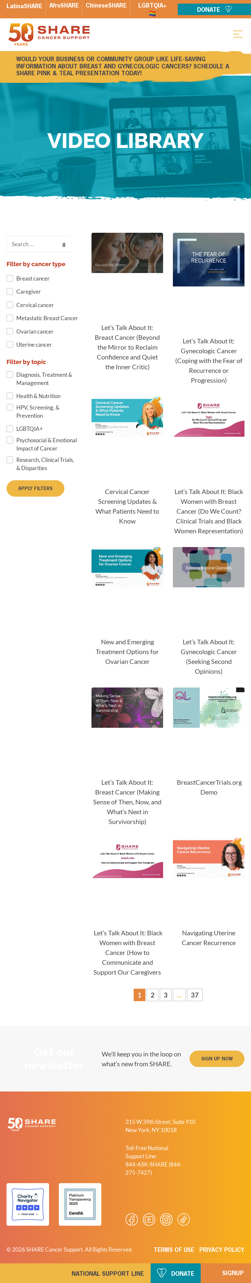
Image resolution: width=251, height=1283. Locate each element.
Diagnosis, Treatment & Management (44, 378)
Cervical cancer (35, 305)
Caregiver (28, 291)
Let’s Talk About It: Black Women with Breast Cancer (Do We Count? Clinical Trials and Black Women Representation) (208, 511)
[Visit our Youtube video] (149, 1219)
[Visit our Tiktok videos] (183, 1219)
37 (197, 994)
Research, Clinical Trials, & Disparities (45, 463)
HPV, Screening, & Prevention (37, 411)
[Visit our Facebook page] (132, 1219)
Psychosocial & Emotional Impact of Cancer (46, 444)
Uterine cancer (34, 344)
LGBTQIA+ (29, 428)
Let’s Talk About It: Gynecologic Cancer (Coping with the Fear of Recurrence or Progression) (209, 360)
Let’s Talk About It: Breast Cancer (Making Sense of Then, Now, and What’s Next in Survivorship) (127, 801)
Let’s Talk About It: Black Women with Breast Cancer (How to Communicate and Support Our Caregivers (127, 952)
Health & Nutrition (38, 396)
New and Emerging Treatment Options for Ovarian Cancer (127, 651)
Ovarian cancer (35, 331)
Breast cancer (33, 278)
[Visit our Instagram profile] (166, 1219)
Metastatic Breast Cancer (47, 318)
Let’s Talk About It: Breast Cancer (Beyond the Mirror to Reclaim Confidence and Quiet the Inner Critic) (127, 347)
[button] (237, 33)
